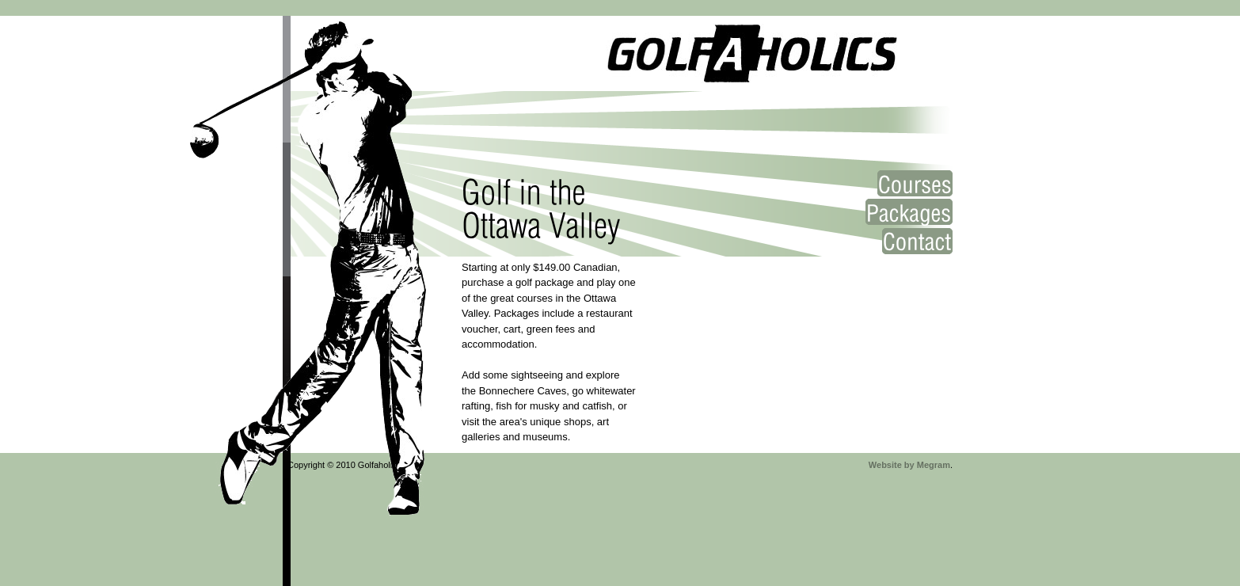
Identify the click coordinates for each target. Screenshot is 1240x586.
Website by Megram (909, 465)
